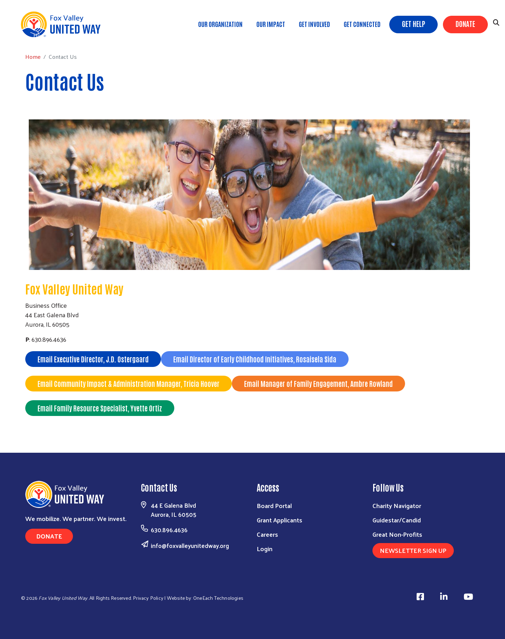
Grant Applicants (279, 519)
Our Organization (220, 24)
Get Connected (362, 24)
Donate (465, 23)
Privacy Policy (148, 597)
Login (264, 548)
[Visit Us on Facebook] (421, 596)
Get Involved (314, 24)
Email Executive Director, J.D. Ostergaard (93, 358)
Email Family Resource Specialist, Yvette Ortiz (100, 407)
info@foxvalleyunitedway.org (190, 545)
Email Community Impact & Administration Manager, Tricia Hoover (129, 383)
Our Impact (270, 24)
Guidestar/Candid (396, 519)
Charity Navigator (396, 505)
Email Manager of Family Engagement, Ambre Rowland (318, 383)
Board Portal (274, 505)
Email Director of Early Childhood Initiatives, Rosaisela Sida (254, 358)
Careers (267, 534)
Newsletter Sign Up (413, 550)
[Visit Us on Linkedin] (445, 596)
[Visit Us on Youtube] (469, 596)
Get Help (413, 23)
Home (41, 35)
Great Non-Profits (397, 534)
